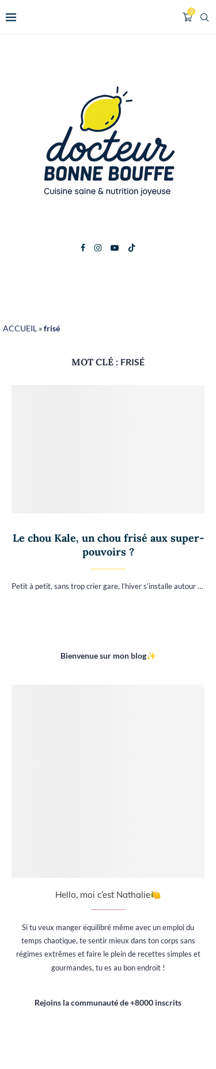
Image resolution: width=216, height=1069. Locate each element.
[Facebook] (83, 248)
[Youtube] (115, 248)
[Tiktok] (132, 248)
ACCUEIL (20, 328)
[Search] (204, 17)
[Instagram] (97, 248)
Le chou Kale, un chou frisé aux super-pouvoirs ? (108, 544)
